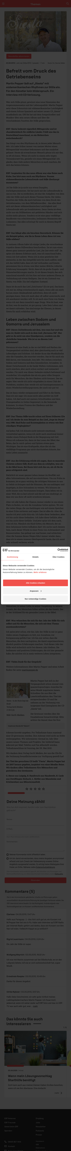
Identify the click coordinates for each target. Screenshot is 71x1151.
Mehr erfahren (40, 572)
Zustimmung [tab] (12, 557)
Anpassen (35, 591)
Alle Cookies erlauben (35, 583)
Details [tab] (35, 557)
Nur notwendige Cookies (35, 599)
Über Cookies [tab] (59, 557)
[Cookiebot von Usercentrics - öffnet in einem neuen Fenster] (57, 550)
